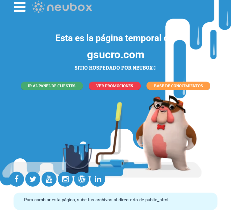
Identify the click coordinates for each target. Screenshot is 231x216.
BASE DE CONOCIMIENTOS (178, 85)
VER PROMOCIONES (114, 85)
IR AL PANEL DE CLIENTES (51, 85)
